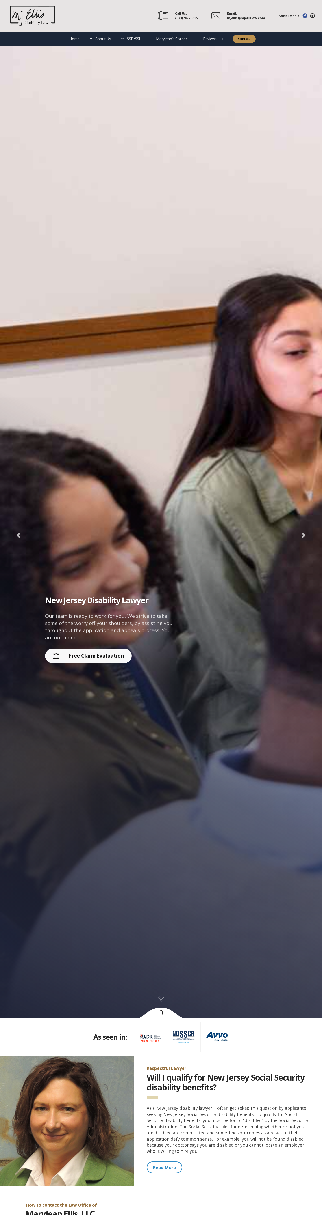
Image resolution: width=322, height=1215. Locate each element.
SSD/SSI (133, 38)
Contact (244, 39)
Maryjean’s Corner (171, 38)
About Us (103, 38)
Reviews (210, 38)
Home (74, 38)
